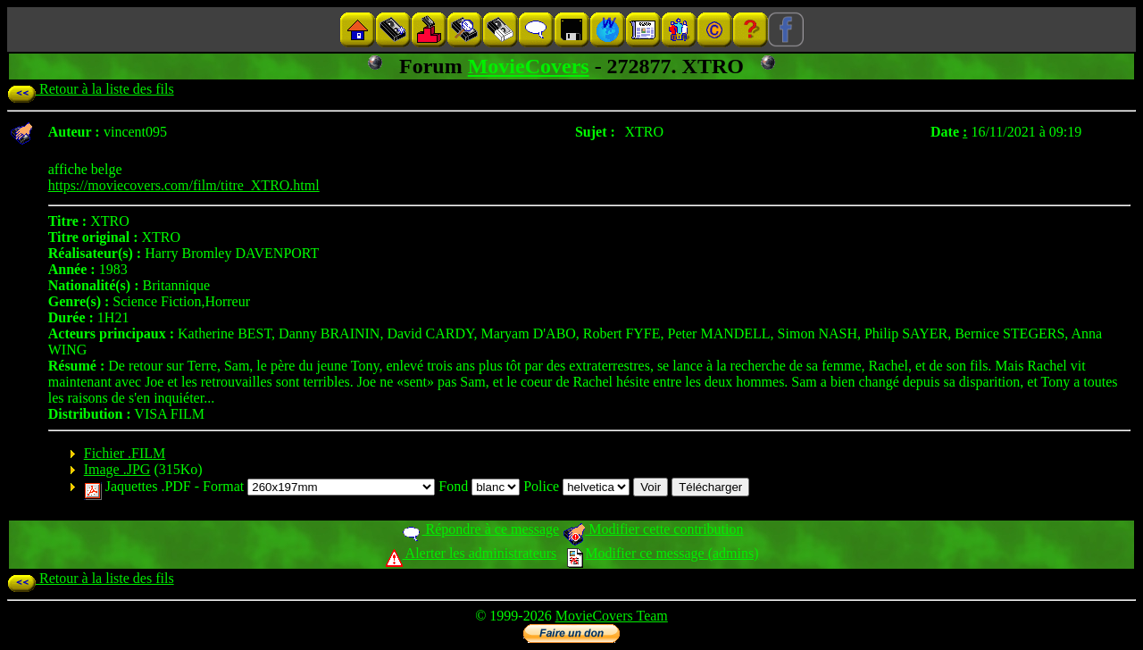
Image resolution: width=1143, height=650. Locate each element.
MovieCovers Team (611, 615)
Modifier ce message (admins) (662, 553)
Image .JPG (117, 469)
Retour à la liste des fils (90, 88)
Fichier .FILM (125, 453)
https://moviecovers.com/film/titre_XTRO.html (184, 185)
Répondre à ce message (480, 529)
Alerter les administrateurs (471, 553)
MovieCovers (528, 66)
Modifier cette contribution (653, 529)
